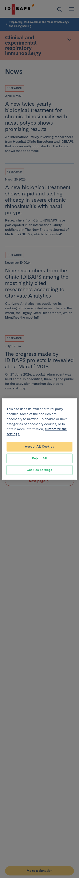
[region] (39, 439)
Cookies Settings (39, 470)
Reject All (39, 458)
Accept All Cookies (39, 446)
